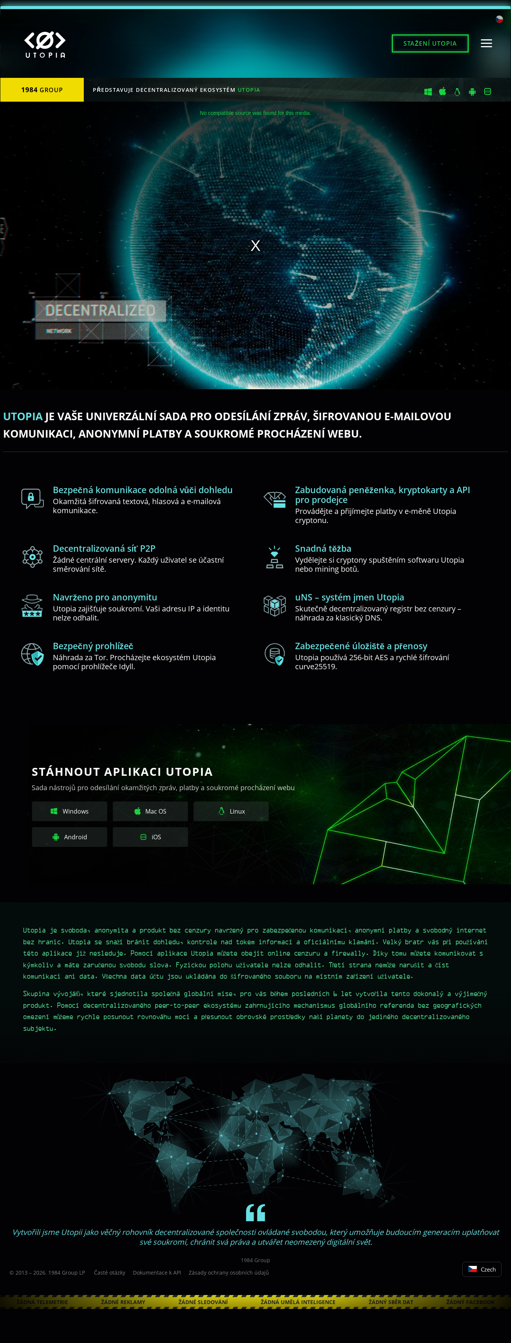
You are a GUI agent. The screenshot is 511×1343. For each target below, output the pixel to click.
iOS (150, 837)
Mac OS (150, 811)
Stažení (430, 43)
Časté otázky (109, 1272)
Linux (231, 811)
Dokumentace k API (157, 1272)
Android (69, 837)
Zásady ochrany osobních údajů (229, 1272)
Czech (482, 1269)
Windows (70, 811)
